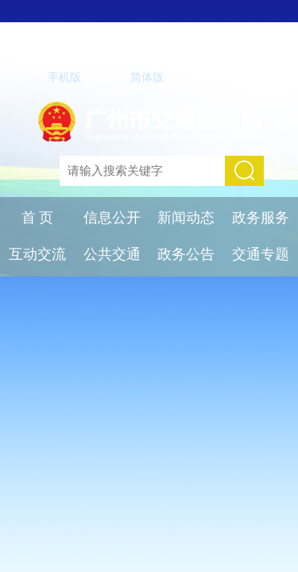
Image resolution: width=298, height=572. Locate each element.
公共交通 (112, 254)
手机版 (64, 77)
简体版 (147, 77)
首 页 (37, 218)
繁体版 (105, 77)
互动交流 (37, 254)
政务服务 (260, 218)
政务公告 (186, 254)
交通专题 (260, 254)
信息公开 (112, 218)
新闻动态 (186, 218)
